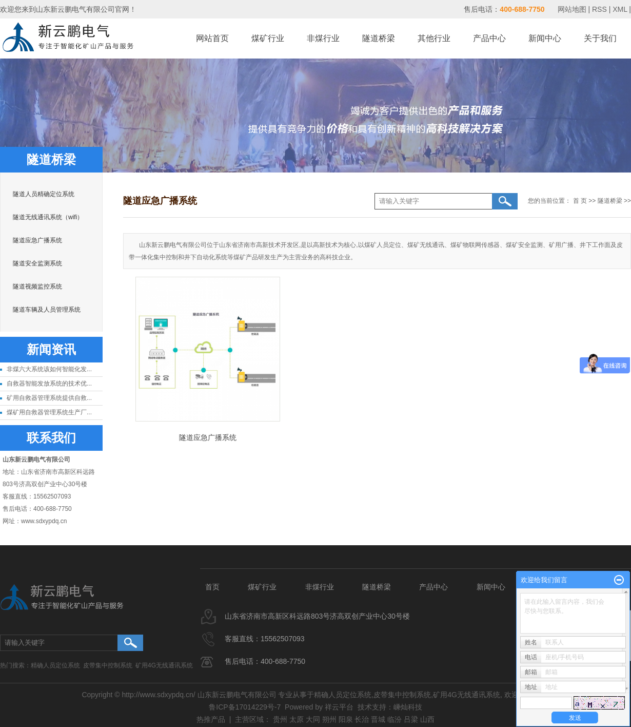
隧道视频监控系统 (37, 286)
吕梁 (411, 719)
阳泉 (346, 719)
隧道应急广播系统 (37, 240)
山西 (427, 719)
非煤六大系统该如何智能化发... (49, 369)
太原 (296, 719)
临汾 (394, 719)
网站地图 (573, 9)
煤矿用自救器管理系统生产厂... (49, 412)
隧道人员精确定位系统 (43, 194)
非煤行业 (323, 38)
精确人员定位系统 (55, 665)
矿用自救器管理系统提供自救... (49, 397)
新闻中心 (544, 38)
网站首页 (212, 38)
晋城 (378, 719)
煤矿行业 (267, 38)
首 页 (580, 200)
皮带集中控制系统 (107, 665)
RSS (599, 9)
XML (620, 9)
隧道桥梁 (378, 38)
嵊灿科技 (407, 707)
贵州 (280, 719)
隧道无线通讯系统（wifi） (48, 217)
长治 (361, 719)
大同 (313, 719)
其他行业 (434, 38)
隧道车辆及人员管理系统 (47, 309)
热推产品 (210, 719)
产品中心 (489, 38)
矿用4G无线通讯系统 (164, 665)
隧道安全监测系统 (37, 263)
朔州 (329, 719)
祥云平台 (339, 707)
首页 (212, 587)
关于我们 (600, 38)
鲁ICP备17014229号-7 (245, 707)
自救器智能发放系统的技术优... (49, 383)
